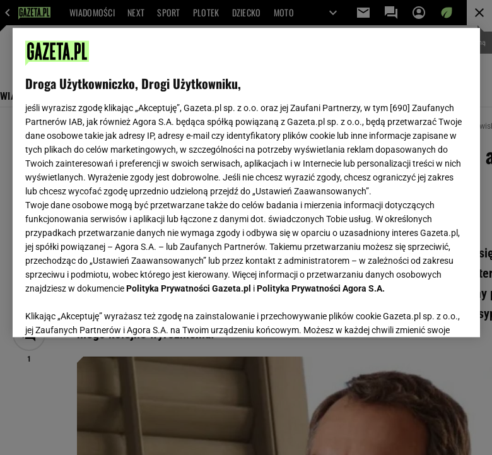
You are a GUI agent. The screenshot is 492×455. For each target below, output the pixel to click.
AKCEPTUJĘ (424, 312)
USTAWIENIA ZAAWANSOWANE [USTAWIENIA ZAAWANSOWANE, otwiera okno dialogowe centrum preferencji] (107, 312)
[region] (246, 182)
